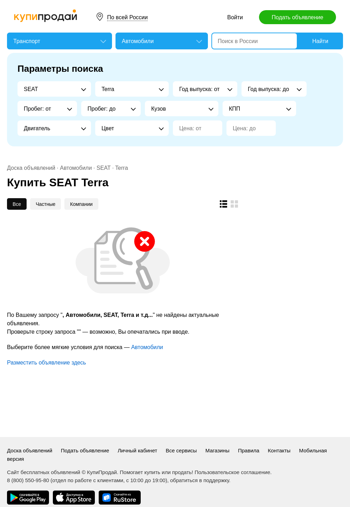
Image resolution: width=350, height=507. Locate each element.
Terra (121, 168)
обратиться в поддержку (199, 480)
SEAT (104, 168)
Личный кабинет (137, 450)
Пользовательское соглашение (232, 472)
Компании (81, 204)
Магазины (217, 450)
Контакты (279, 450)
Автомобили (76, 168)
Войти (235, 17)
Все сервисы (181, 450)
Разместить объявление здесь (46, 363)
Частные (45, 204)
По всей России (127, 17)
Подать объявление (297, 17)
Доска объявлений (31, 168)
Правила (248, 450)
